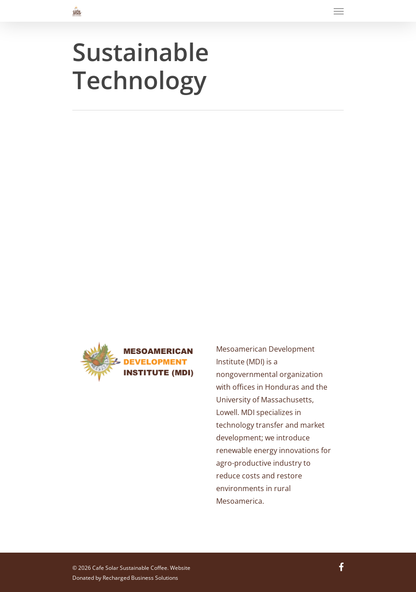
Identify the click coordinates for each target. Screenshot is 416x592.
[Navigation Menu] (339, 10)
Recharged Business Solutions (140, 578)
